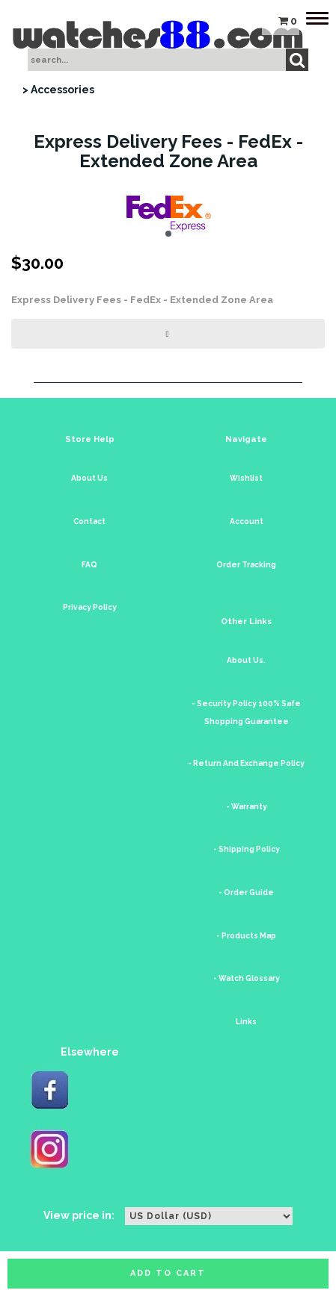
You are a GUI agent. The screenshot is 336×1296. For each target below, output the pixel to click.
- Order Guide (246, 892)
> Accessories (58, 90)
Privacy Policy (90, 607)
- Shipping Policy (246, 849)
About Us (89, 478)
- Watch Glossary (246, 978)
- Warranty (246, 807)
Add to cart (168, 1273)
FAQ (89, 565)
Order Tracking (246, 565)
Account (246, 521)
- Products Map (246, 936)
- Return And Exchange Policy (246, 763)
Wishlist (246, 478)
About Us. (246, 660)
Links (246, 1022)
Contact (89, 521)
